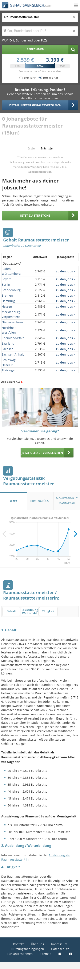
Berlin (6, 285)
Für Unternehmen (20, 954)
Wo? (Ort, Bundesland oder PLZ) (24, 40)
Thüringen (9, 370)
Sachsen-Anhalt (13, 354)
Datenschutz (60, 949)
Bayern (7, 279)
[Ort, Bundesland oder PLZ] (40, 31)
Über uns (37, 944)
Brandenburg (11, 290)
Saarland (8, 343)
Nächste (47, 148)
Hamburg (8, 301)
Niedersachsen (12, 322)
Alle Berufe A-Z (10, 382)
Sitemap (45, 954)
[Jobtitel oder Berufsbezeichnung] (40, 17)
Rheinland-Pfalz (13, 338)
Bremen (7, 295)
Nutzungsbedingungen (27, 949)
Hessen (7, 306)
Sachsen (7, 349)
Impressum (59, 944)
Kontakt (18, 944)
